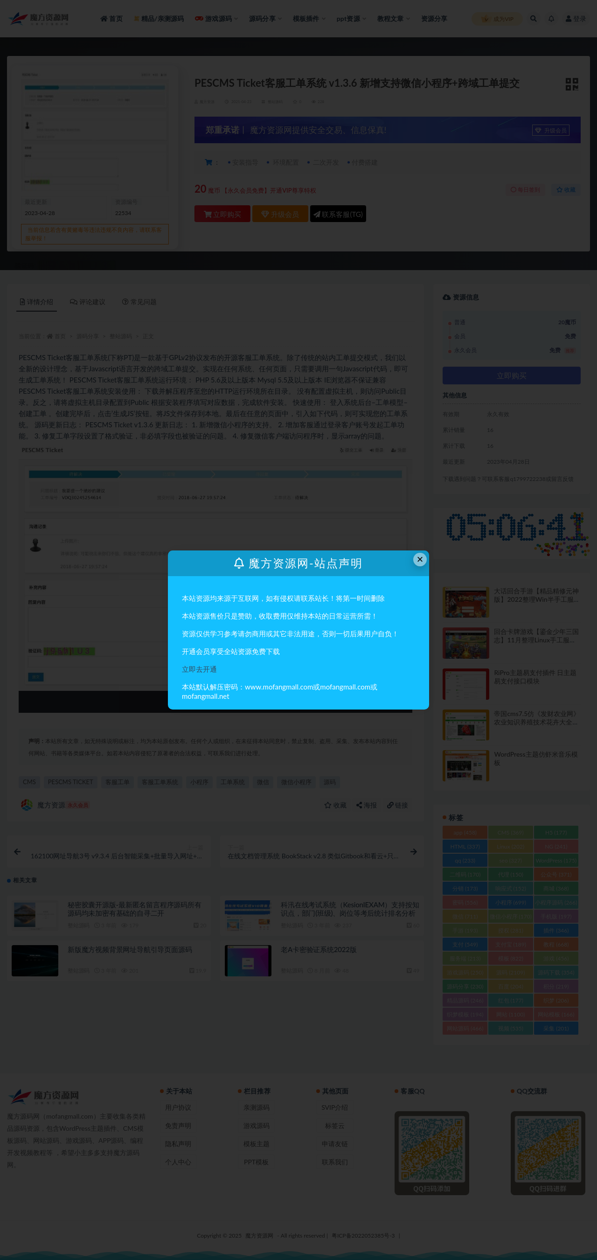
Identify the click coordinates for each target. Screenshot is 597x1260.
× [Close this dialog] (420, 559)
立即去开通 (199, 669)
